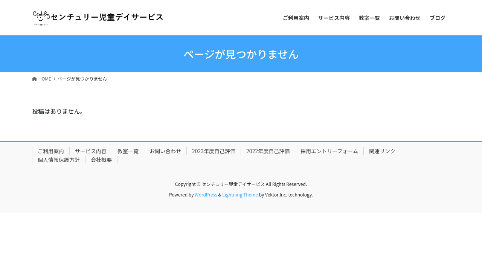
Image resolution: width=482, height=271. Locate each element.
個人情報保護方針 (59, 159)
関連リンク (382, 151)
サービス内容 (91, 151)
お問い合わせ (165, 151)
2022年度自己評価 (268, 151)
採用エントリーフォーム (329, 151)
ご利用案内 (51, 151)
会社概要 (101, 159)
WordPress (206, 194)
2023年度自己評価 (213, 151)
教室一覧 (128, 151)
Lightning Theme (240, 194)
